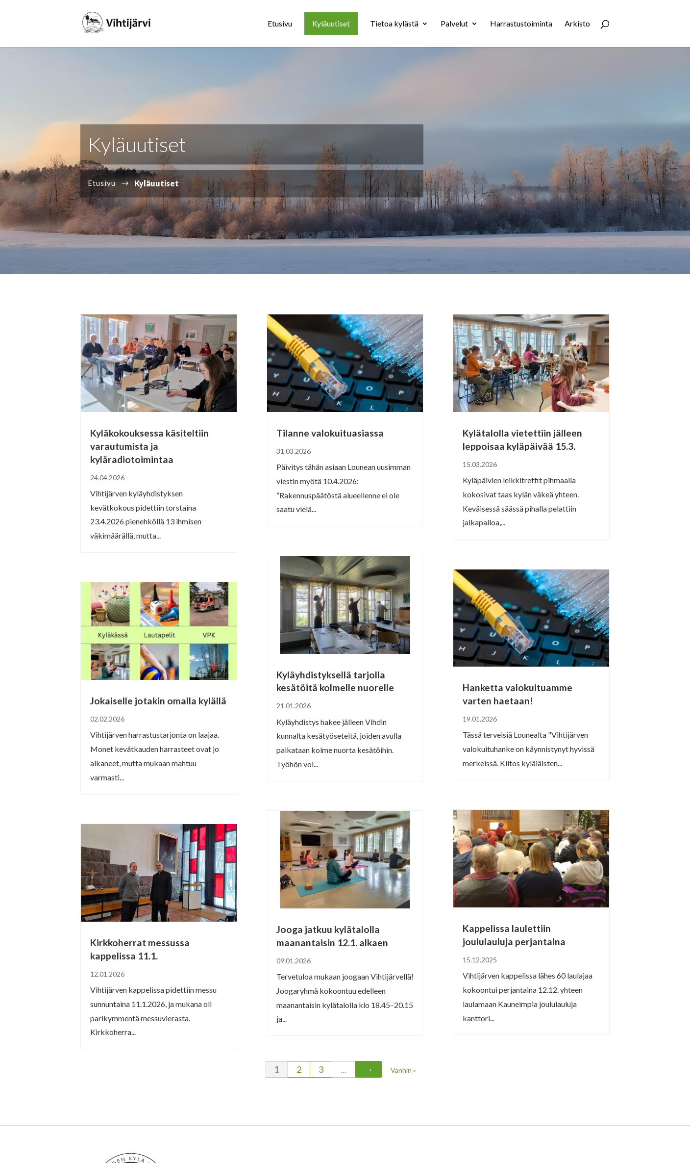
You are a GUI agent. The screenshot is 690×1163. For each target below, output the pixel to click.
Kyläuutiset (331, 23)
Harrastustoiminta (521, 24)
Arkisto (577, 24)
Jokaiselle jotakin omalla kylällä (158, 700)
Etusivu (280, 24)
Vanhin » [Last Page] (403, 1070)
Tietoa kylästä (394, 24)
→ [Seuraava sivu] (368, 1069)
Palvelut (454, 24)
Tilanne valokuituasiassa (330, 433)
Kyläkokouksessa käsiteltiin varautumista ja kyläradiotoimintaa (149, 446)
